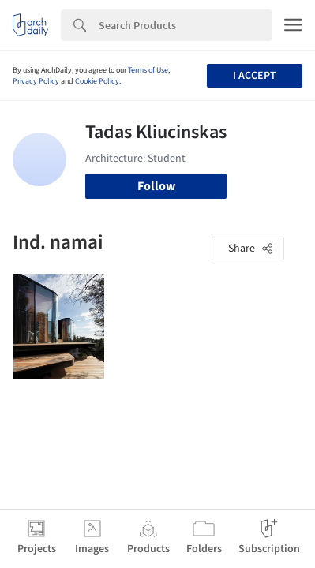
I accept (254, 76)
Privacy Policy (36, 81)
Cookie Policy (97, 81)
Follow (156, 186)
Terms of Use (148, 70)
